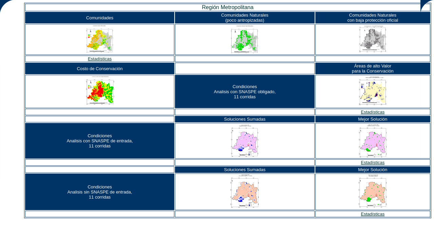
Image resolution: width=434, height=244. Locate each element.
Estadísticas (100, 58)
